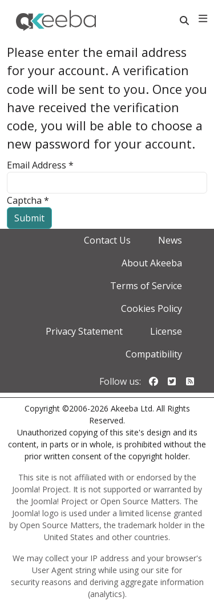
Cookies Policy (151, 308)
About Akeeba (152, 263)
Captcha (28, 200)
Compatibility (154, 354)
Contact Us (107, 240)
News (170, 240)
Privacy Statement (84, 331)
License (166, 331)
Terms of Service (146, 285)
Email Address (40, 165)
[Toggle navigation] (203, 18)
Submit (29, 218)
